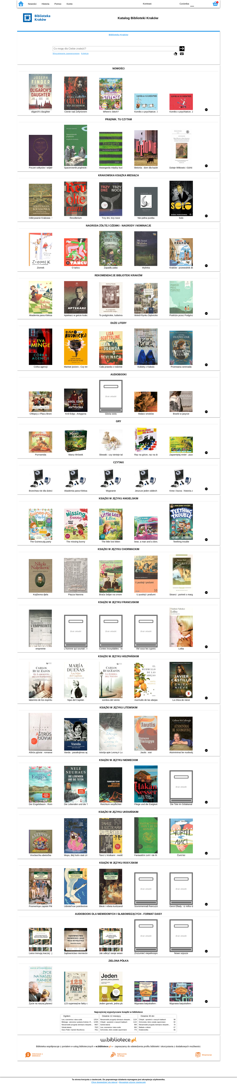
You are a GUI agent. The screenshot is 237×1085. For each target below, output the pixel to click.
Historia (45, 4)
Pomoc (57, 4)
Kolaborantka (143, 1030)
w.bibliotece (103, 1046)
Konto (70, 4)
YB (168, 3)
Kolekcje (85, 53)
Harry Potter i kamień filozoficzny (73, 1030)
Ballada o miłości (145, 1027)
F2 (204, 3)
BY (174, 3)
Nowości (32, 4)
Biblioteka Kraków (118, 35)
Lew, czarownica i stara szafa (72, 1019)
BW (162, 3)
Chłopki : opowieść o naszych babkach (113, 1022)
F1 (197, 3)
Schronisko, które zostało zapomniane (113, 1030)
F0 (192, 3)
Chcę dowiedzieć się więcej (104, 1082)
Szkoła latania (66, 1027)
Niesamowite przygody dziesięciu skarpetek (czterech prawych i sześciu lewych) (89, 1025)
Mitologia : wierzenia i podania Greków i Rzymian (79, 1022)
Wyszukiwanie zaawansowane (66, 53)
